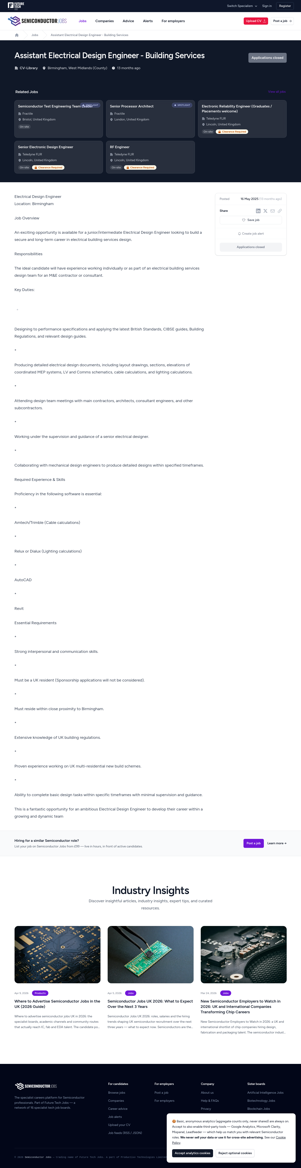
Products (40, 993)
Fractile (28, 114)
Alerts (148, 21)
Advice (128, 21)
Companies (104, 21)
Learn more (277, 843)
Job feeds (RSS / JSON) (125, 1133)
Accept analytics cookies (192, 1153)
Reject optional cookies (235, 1153)
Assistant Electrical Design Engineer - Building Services (89, 35)
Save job (250, 220)
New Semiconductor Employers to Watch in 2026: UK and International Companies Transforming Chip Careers (241, 1006)
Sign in (267, 6)
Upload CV (256, 21)
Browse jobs (116, 1093)
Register (285, 6)
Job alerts (115, 1117)
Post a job (282, 21)
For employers (173, 21)
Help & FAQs (210, 1101)
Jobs (83, 21)
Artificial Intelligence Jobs (265, 1093)
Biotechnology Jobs (261, 1101)
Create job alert (251, 234)
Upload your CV (119, 1125)
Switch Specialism (242, 6)
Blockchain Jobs (258, 1109)
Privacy (206, 1109)
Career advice (118, 1109)
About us (207, 1093)
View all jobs (277, 92)
